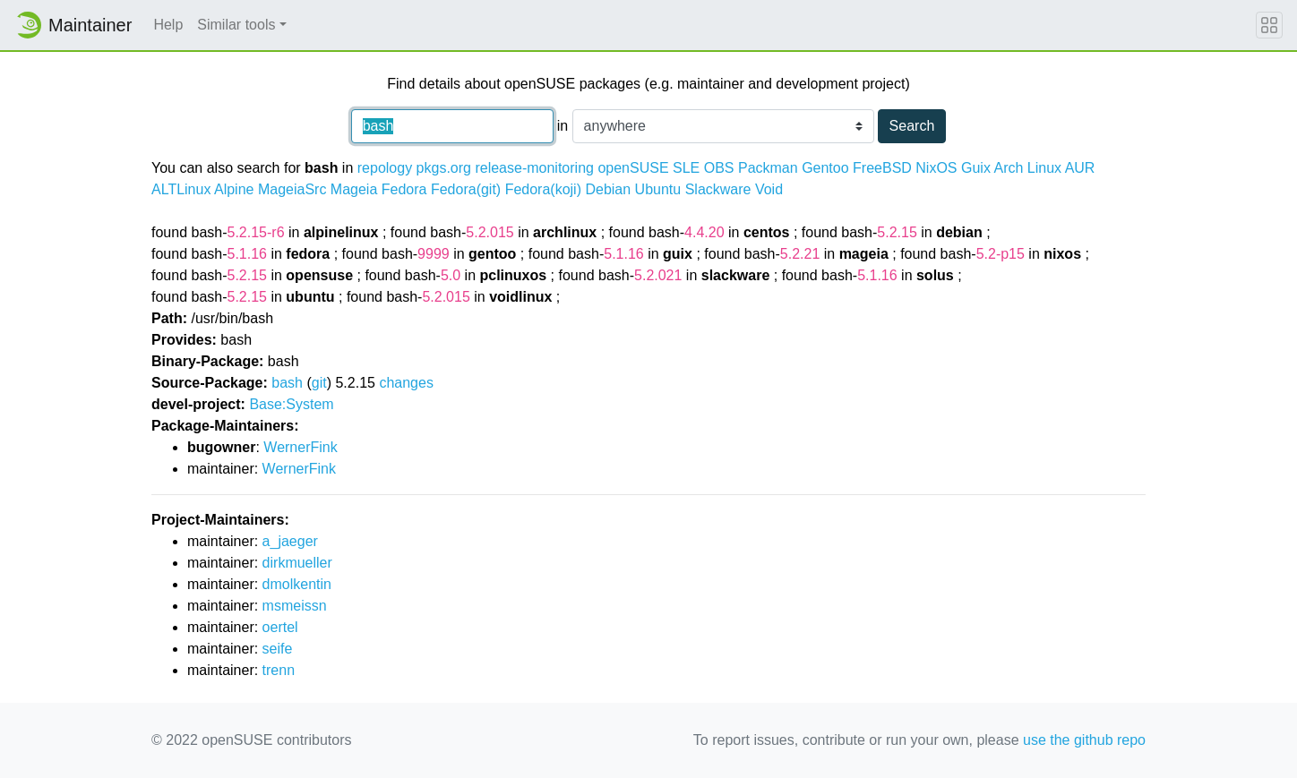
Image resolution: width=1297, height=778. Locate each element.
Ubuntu (658, 189)
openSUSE (632, 167)
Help (168, 24)
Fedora (404, 189)
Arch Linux (1027, 167)
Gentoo (825, 167)
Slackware (718, 189)
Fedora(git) (466, 189)
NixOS (936, 167)
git (319, 382)
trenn (278, 670)
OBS (719, 167)
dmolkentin (296, 584)
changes (406, 382)
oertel (280, 627)
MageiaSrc (292, 189)
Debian (608, 189)
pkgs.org (444, 167)
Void (769, 189)
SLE (686, 167)
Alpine (233, 189)
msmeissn (294, 605)
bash (287, 382)
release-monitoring (534, 167)
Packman (768, 167)
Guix (976, 167)
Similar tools (236, 24)
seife (277, 648)
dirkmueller (297, 562)
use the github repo (1084, 740)
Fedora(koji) (543, 189)
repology (384, 167)
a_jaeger (290, 541)
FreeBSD (882, 167)
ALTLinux (180, 189)
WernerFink (300, 447)
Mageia (354, 189)
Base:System (291, 404)
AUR (1080, 167)
